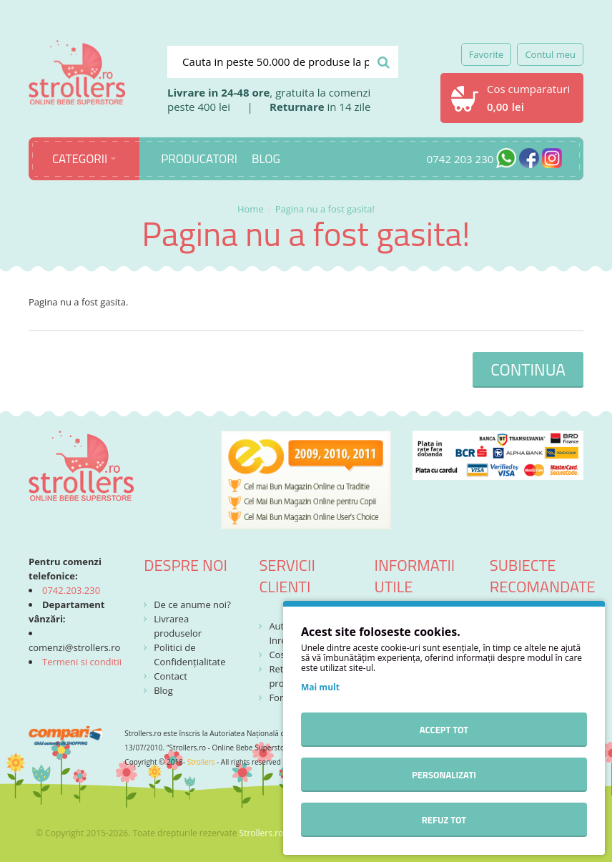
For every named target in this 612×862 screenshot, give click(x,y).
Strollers (201, 762)
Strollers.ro (262, 833)
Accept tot (444, 730)
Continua (528, 369)
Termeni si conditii (82, 661)
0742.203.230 (71, 590)
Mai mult (320, 687)
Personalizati (444, 775)
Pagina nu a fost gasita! (325, 208)
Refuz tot (444, 820)
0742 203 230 (460, 159)
